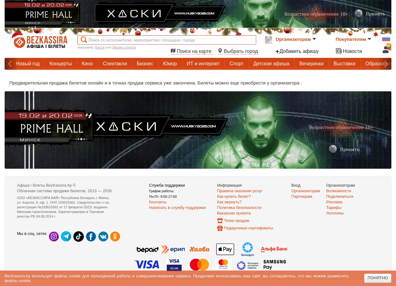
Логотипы (335, 213)
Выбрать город (238, 51)
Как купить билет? (234, 196)
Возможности (338, 190)
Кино (87, 63)
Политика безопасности (239, 207)
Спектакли (115, 63)
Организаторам (296, 39)
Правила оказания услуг (240, 190)
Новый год (28, 63)
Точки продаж (236, 220)
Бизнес (145, 63)
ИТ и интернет (203, 63)
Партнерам (301, 196)
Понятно (378, 277)
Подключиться (339, 196)
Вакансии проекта (234, 213)
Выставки (344, 63)
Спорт (236, 63)
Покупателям (353, 39)
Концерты (61, 63)
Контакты (157, 202)
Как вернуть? (229, 202)
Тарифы (334, 207)
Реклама (334, 202)
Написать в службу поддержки (177, 207)
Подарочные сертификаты (248, 228)
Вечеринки (311, 63)
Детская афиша (271, 63)
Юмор (170, 63)
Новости (348, 50)
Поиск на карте (192, 51)
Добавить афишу (297, 51)
